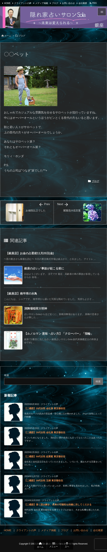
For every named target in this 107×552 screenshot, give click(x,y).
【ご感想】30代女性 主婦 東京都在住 (43, 480)
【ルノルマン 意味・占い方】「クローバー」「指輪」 (58, 333)
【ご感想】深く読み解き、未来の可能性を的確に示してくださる (58, 504)
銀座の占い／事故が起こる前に (44, 268)
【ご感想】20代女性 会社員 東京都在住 (44, 408)
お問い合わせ (68, 3)
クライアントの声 (22, 3)
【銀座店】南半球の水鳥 (21, 293)
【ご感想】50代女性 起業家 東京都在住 (44, 456)
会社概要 (83, 3)
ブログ (55, 3)
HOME (7, 3)
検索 (6, 375)
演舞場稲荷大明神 (35, 308)
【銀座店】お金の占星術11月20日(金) (30, 253)
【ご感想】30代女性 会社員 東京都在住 (44, 432)
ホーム (7, 35)
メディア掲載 (41, 3)
